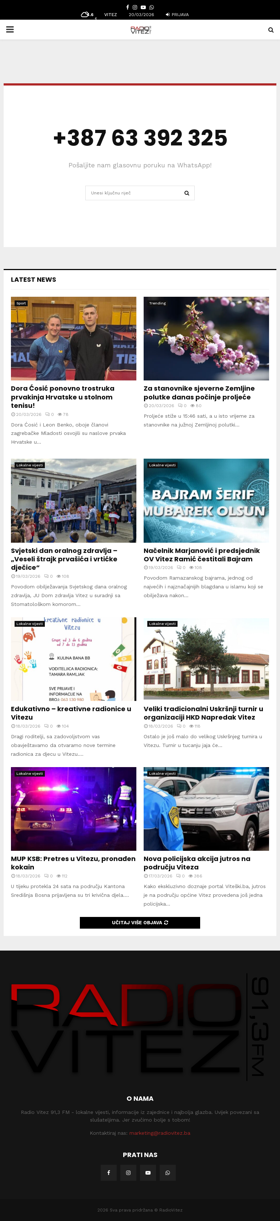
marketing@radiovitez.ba (159, 1133)
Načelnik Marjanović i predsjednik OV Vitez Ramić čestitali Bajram (202, 555)
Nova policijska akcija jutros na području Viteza (197, 863)
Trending (157, 303)
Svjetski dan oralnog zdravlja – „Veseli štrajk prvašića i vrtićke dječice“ (64, 559)
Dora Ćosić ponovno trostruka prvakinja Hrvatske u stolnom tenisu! (62, 397)
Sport (21, 303)
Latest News (33, 279)
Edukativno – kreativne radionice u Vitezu (71, 713)
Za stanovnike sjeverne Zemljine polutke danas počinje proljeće (199, 392)
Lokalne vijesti (29, 465)
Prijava (177, 14)
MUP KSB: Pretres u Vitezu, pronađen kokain (73, 863)
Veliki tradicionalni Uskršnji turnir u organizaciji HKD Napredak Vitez (203, 713)
